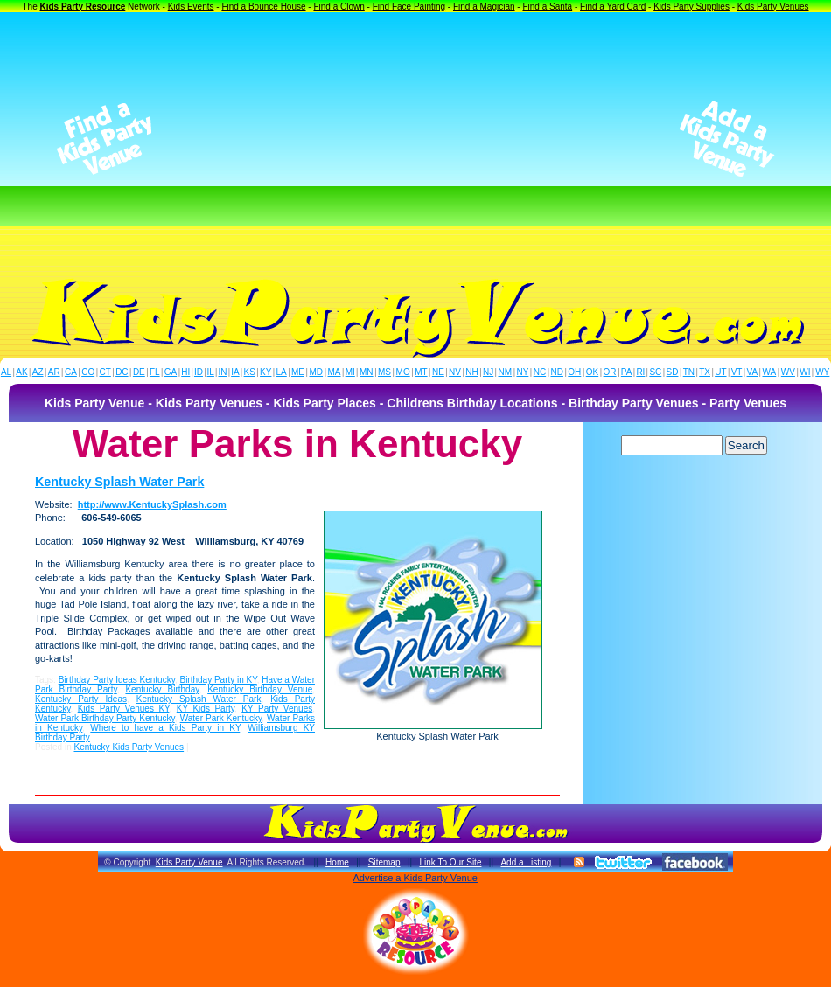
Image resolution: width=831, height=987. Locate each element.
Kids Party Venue (189, 862)
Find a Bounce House (263, 6)
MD (317, 372)
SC (655, 372)
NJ (488, 372)
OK (592, 372)
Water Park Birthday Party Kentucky (105, 718)
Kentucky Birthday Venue (259, 689)
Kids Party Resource (83, 6)
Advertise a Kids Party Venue (415, 877)
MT (421, 372)
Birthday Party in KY (217, 680)
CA (71, 372)
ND (557, 372)
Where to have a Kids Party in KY (165, 728)
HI (185, 372)
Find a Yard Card (613, 6)
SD (673, 372)
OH (574, 372)
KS (249, 372)
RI (640, 372)
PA (626, 372)
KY (265, 372)
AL (6, 372)
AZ (38, 372)
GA (170, 372)
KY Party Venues (276, 708)
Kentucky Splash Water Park (119, 482)
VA (752, 372)
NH (471, 372)
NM (506, 372)
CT (105, 372)
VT (737, 372)
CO (87, 372)
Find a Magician (484, 6)
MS (384, 372)
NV (455, 372)
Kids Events (191, 6)
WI (805, 372)
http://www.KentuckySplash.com (152, 504)
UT (720, 372)
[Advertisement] (416, 139)
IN (222, 372)
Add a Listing (525, 862)
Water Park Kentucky (221, 718)
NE (438, 372)
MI (350, 372)
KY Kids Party (205, 708)
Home (337, 862)
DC (121, 372)
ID (198, 372)
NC (540, 372)
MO (403, 372)
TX (704, 372)
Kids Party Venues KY (124, 708)
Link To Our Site (450, 862)
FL (155, 372)
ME (297, 372)
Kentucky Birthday (162, 689)
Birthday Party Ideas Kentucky (117, 680)
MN (367, 372)
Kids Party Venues (773, 6)
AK (21, 372)
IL (210, 372)
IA (235, 372)
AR (54, 372)
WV (788, 372)
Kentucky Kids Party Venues (128, 747)
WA (770, 372)
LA (281, 372)
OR (610, 372)
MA (334, 372)
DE (139, 372)
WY (822, 372)
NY (522, 372)
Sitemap (384, 862)
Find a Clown (338, 6)
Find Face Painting (409, 6)
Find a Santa (547, 6)
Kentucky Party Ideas (81, 699)
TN (689, 372)
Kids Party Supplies (691, 6)
